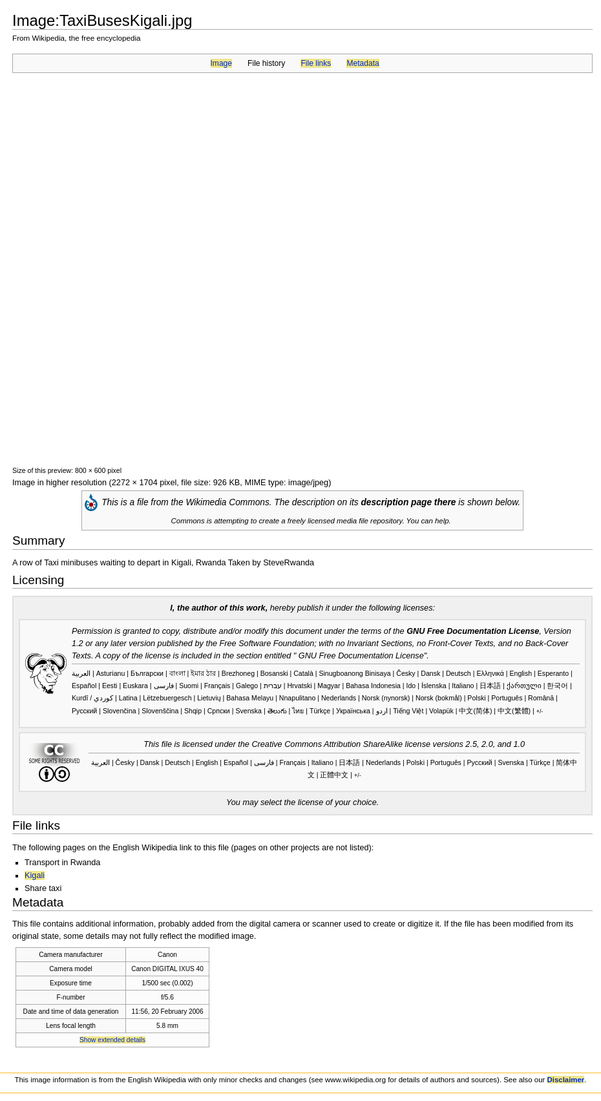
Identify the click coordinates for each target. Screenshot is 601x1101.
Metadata (362, 63)
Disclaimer (566, 1080)
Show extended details (112, 1039)
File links (315, 63)
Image (221, 63)
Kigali (35, 875)
